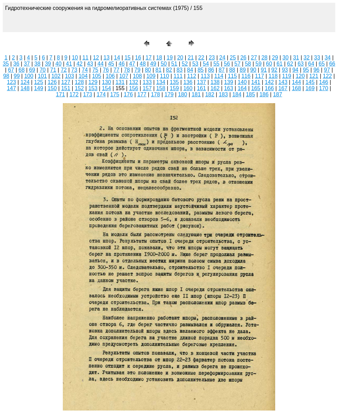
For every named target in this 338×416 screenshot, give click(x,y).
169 (310, 88)
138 (215, 82)
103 (69, 76)
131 (120, 82)
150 (52, 88)
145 (310, 82)
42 (79, 64)
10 (75, 57)
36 (16, 64)
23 (212, 57)
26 (243, 57)
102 (55, 76)
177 (141, 94)
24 (222, 57)
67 (11, 70)
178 (155, 94)
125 (38, 82)
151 (65, 88)
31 (296, 57)
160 (188, 88)
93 (285, 70)
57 (238, 64)
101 (42, 76)
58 (248, 64)
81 (158, 70)
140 (242, 82)
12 (96, 57)
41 (69, 64)
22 (201, 57)
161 (201, 88)
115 (232, 76)
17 (148, 57)
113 (205, 76)
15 (128, 57)
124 (25, 82)
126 (52, 82)
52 (185, 64)
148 (25, 88)
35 (6, 64)
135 (174, 82)
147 (11, 88)
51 (174, 64)
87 (222, 70)
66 (332, 64)
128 (79, 82)
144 (296, 82)
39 (48, 64)
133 (147, 82)
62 (290, 64)
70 (43, 70)
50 (164, 64)
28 (265, 57)
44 (101, 64)
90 (253, 70)
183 (223, 94)
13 (106, 57)
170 (323, 88)
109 (151, 76)
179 (169, 94)
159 (174, 88)
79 (138, 70)
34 (328, 57)
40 (58, 64)
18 (159, 57)
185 (250, 94)
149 (38, 88)
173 (87, 94)
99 (17, 76)
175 (114, 94)
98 (6, 76)
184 (236, 94)
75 (95, 70)
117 (259, 76)
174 (101, 94)
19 (170, 57)
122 (327, 76)
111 (178, 76)
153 (93, 88)
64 (311, 64)
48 (143, 64)
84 (190, 70)
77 (116, 70)
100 (28, 76)
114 (218, 76)
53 (195, 64)
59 (258, 64)
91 (264, 70)
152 (79, 88)
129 (93, 82)
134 (160, 82)
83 (180, 70)
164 (242, 88)
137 (201, 82)
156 (133, 88)
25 (233, 57)
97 (327, 70)
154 (106, 88)
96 (316, 70)
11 (85, 57)
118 (273, 76)
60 (269, 64)
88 (232, 70)
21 (191, 57)
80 (148, 70)
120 (300, 76)
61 (280, 64)
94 (295, 70)
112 (191, 76)
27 (254, 57)
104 (83, 76)
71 (53, 70)
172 (74, 94)
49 (153, 64)
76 (106, 70)
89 (243, 70)
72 (64, 70)
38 (37, 64)
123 (11, 82)
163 (228, 88)
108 (137, 76)
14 (117, 57)
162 (215, 88)
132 (133, 82)
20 (180, 57)
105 (96, 76)
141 (255, 82)
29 (275, 57)
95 (306, 70)
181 (196, 94)
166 (269, 88)
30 (285, 57)
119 (286, 76)
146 (323, 82)
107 (123, 76)
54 (206, 64)
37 (27, 64)
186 (264, 94)
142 (269, 82)
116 (246, 76)
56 (227, 64)
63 (301, 64)
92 (274, 70)
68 (21, 70)
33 (317, 57)
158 (160, 88)
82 (169, 70)
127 (65, 82)
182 (209, 94)
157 (147, 88)
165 (255, 88)
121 (314, 76)
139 (228, 82)
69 (32, 70)
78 (127, 70)
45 (111, 64)
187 (277, 94)
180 (182, 94)
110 (164, 76)
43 (90, 64)
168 (296, 88)
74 (85, 70)
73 (74, 70)
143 (282, 82)
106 (110, 76)
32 (307, 57)
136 (188, 82)
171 (60, 94)
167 (282, 88)
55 (216, 64)
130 (106, 82)
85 (201, 70)
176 (128, 94)
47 (132, 64)
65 (322, 64)
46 (121, 64)
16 (138, 57)
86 (211, 70)
